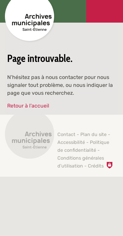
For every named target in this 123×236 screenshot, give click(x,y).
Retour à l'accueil (28, 106)
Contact (66, 134)
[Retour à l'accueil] (29, 138)
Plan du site (93, 134)
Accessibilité (71, 142)
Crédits (96, 166)
